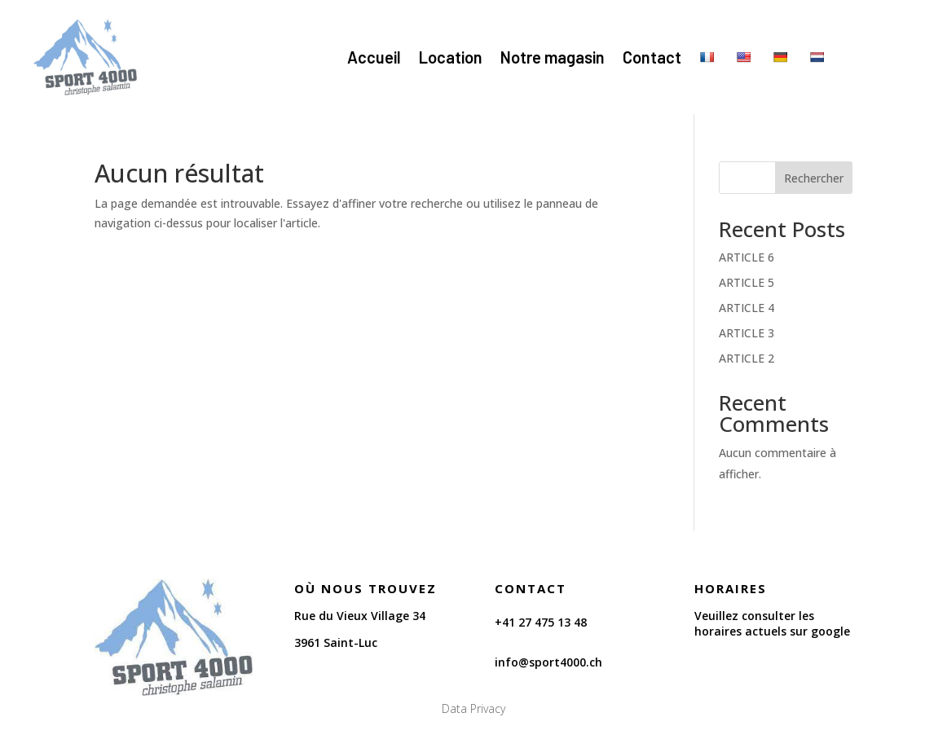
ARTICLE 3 (746, 333)
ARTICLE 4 (746, 307)
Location (450, 57)
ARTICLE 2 (746, 358)
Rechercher (813, 178)
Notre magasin (552, 57)
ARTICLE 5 (746, 282)
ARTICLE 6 (746, 257)
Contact (652, 57)
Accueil (374, 57)
